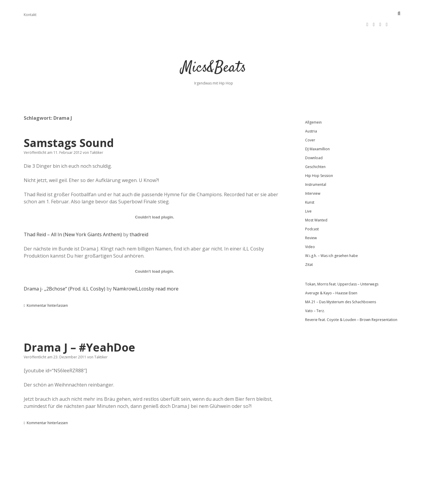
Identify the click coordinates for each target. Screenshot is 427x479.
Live (308, 193)
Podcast (312, 211)
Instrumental (315, 166)
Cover (310, 122)
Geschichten (315, 148)
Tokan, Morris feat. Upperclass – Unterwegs (341, 266)
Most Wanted (316, 202)
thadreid (139, 216)
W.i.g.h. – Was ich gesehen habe (331, 237)
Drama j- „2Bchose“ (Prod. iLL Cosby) (64, 271)
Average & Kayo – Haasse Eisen (331, 275)
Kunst (309, 184)
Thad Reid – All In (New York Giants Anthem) (73, 216)
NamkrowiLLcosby (133, 271)
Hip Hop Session (319, 157)
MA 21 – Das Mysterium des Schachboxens (340, 284)
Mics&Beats (213, 50)
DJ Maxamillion (317, 131)
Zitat (309, 246)
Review (311, 220)
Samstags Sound (69, 124)
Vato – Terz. (315, 293)
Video (310, 228)
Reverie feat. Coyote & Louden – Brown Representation (351, 301)
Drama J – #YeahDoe (79, 329)
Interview (312, 175)
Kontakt (30, 14)
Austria (311, 113)
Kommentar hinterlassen (47, 287)
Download (314, 140)
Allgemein (313, 104)
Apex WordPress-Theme (194, 472)
